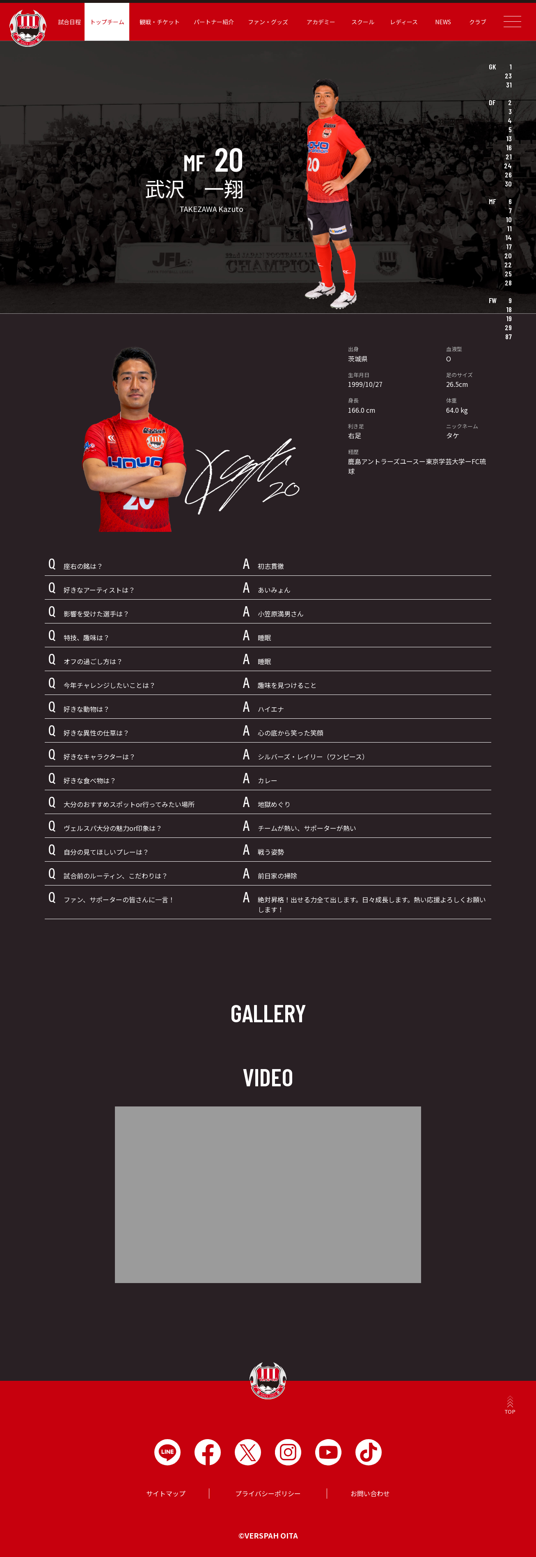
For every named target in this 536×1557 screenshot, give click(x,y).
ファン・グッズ (268, 22)
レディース (404, 22)
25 (508, 273)
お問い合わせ (370, 1493)
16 (509, 147)
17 (509, 246)
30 (508, 183)
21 (509, 156)
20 (508, 255)
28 (508, 282)
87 (508, 336)
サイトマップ (166, 1493)
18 (509, 309)
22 (508, 264)
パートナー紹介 (214, 22)
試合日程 (69, 22)
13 (509, 138)
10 (509, 219)
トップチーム (107, 22)
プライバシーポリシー (268, 1493)
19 (509, 318)
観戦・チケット (160, 22)
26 (508, 174)
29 (508, 327)
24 (508, 165)
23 (508, 75)
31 (509, 84)
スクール (362, 22)
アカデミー (321, 22)
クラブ (477, 22)
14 (508, 237)
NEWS (443, 22)
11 (509, 228)
